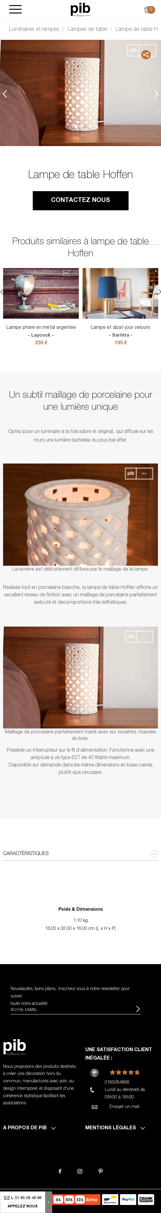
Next (156, 94)
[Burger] (15, 9)
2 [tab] (85, 126)
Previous (4, 94)
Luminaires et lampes (34, 29)
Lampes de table (87, 29)
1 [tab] (76, 126)
